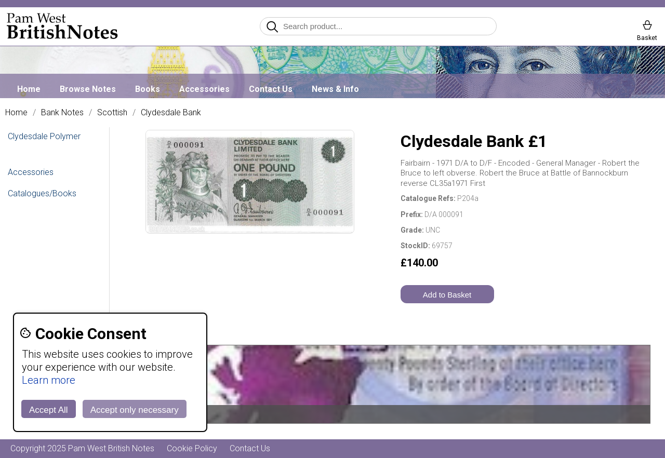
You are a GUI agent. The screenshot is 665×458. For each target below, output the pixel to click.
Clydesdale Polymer (44, 136)
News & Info (335, 89)
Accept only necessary (134, 410)
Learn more (48, 380)
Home (29, 89)
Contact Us (270, 89)
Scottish (112, 113)
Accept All (48, 410)
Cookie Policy (192, 448)
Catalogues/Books (42, 193)
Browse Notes (88, 89)
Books (147, 89)
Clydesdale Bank (171, 113)
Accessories (204, 89)
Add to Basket (447, 294)
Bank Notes (62, 113)
